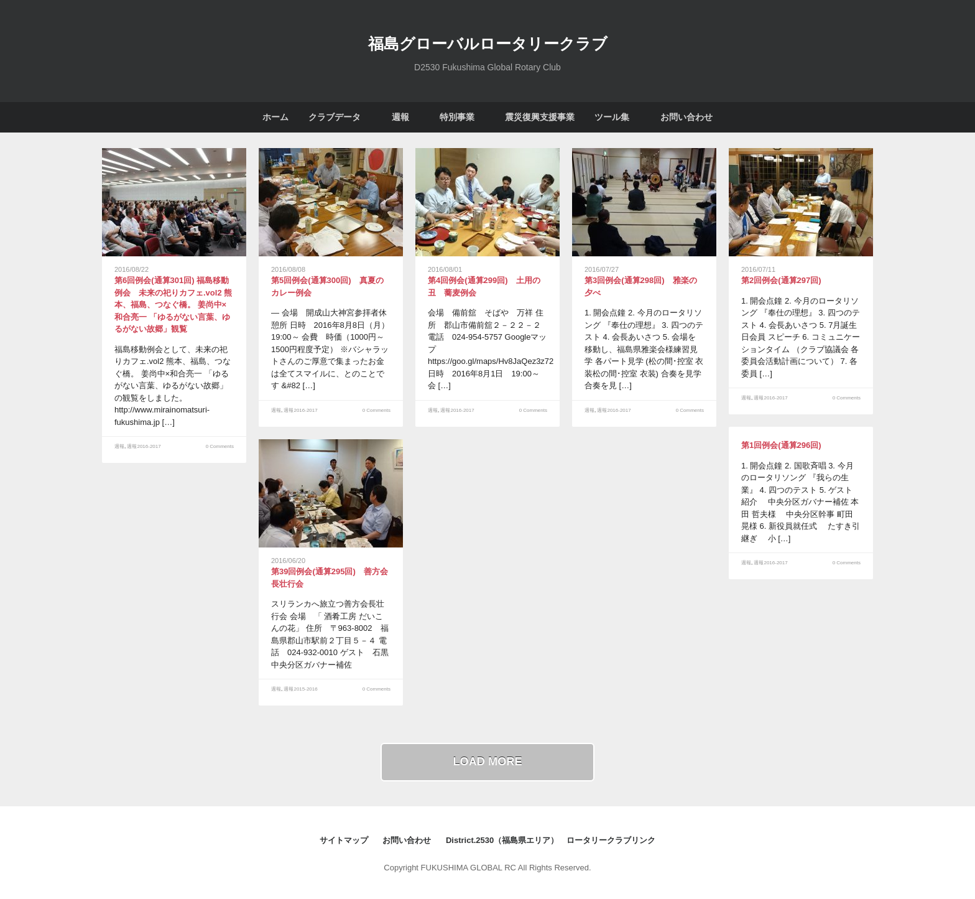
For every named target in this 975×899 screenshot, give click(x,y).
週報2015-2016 (300, 689)
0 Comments (220, 446)
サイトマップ (344, 840)
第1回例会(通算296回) (781, 445)
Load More (487, 761)
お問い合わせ (686, 117)
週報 (400, 117)
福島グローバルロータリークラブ (488, 42)
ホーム (275, 117)
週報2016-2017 (143, 446)
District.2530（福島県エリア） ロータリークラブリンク (550, 840)
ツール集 (611, 117)
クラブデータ (334, 117)
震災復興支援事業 (540, 117)
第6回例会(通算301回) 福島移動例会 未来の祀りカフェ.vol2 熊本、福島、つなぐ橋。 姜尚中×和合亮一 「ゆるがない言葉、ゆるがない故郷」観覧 (173, 304)
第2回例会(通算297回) (781, 280)
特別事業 (457, 117)
